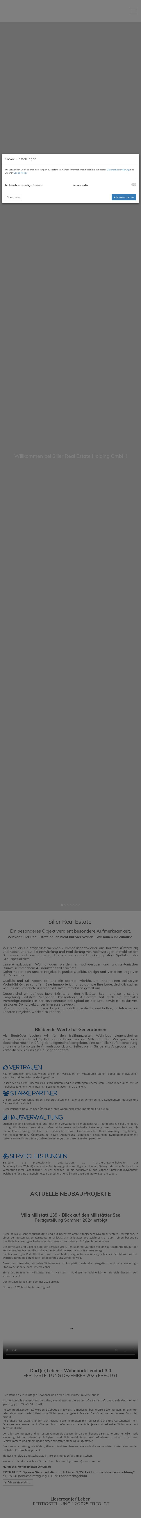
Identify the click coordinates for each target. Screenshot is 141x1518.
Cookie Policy (20, 172)
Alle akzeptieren (124, 197)
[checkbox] (133, 184)
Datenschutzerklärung (118, 169)
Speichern (13, 197)
